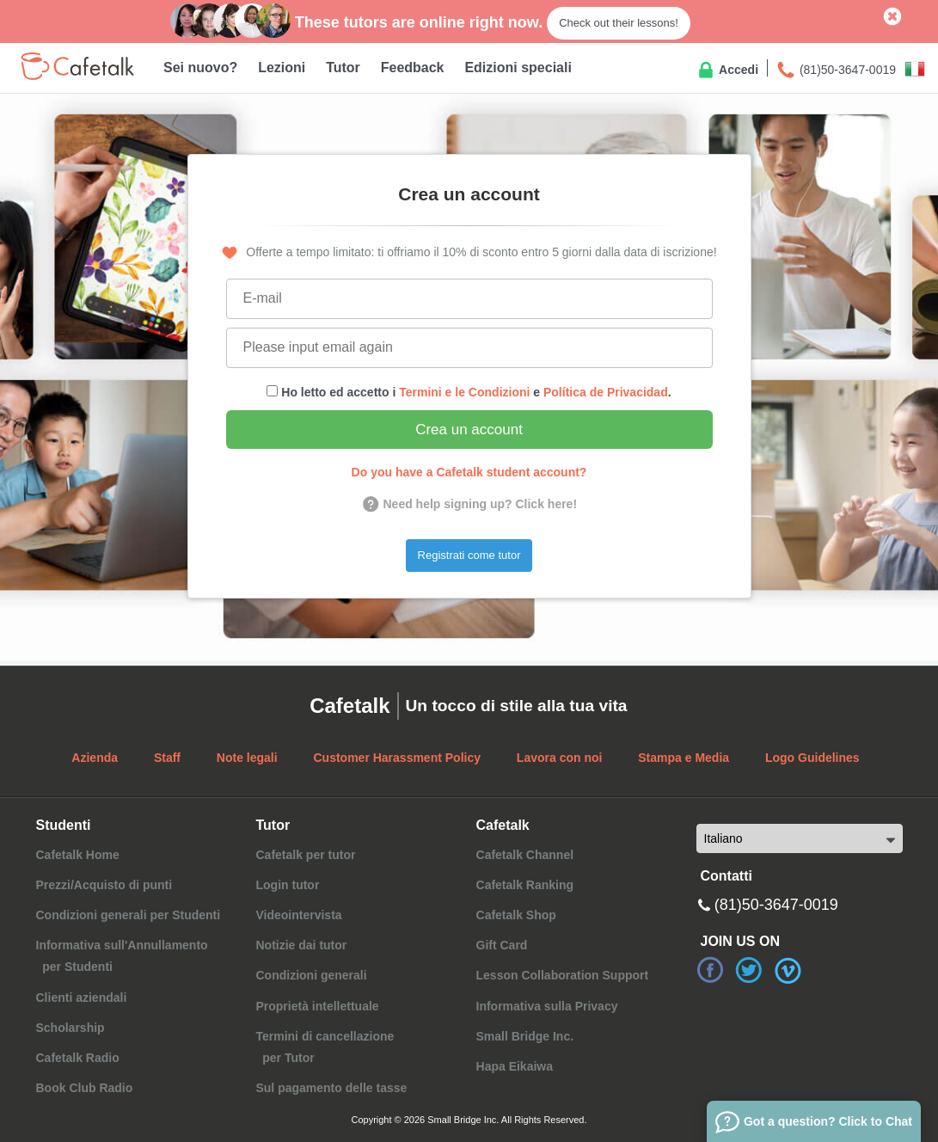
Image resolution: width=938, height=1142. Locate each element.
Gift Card (502, 945)
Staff (167, 757)
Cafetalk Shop (516, 915)
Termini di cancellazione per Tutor (324, 1047)
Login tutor (287, 885)
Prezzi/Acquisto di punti (104, 885)
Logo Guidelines (812, 757)
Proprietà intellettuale (316, 1006)
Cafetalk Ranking (525, 885)
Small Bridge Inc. (525, 1036)
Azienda (94, 757)
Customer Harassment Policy (397, 757)
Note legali (247, 757)
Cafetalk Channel (525, 855)
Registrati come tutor (469, 555)
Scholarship (70, 1028)
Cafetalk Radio (78, 1058)
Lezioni (281, 67)
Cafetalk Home (78, 855)
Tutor (343, 67)
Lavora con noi (560, 757)
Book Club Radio (84, 1088)
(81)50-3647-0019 (836, 70)
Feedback (412, 67)
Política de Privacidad (605, 392)
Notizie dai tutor (300, 945)
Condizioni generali (310, 975)
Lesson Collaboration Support (562, 975)
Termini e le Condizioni (464, 392)
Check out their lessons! (618, 22)
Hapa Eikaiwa (515, 1066)
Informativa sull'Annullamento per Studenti (122, 955)
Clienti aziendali (81, 997)
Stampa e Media (683, 757)
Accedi (727, 70)
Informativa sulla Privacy (547, 1006)
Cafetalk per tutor (305, 855)
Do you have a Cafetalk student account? (469, 472)
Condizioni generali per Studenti (128, 915)
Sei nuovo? (200, 67)
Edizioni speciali (517, 67)
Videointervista (298, 915)
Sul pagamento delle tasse (331, 1088)
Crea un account (469, 429)
